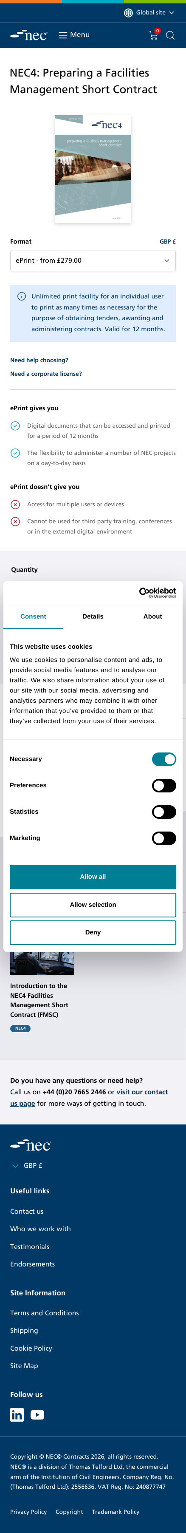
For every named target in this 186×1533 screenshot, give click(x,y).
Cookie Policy (31, 1349)
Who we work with (40, 1229)
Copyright (69, 1512)
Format (20, 242)
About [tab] (153, 616)
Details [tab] (93, 616)
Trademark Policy (115, 1512)
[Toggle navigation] (63, 35)
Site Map (24, 1366)
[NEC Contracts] (29, 35)
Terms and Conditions (44, 1313)
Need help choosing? (39, 360)
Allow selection (93, 904)
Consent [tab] (33, 616)
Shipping (24, 1331)
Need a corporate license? (46, 374)
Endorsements (32, 1264)
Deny (93, 932)
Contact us (26, 1212)
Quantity (24, 570)
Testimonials (29, 1247)
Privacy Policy (28, 1512)
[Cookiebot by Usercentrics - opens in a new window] (139, 593)
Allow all (93, 876)
